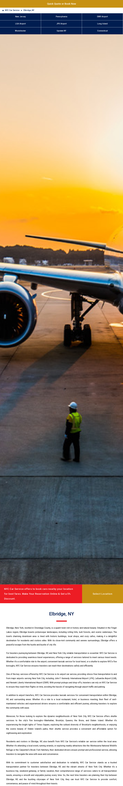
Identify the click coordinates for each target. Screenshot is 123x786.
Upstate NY (61, 31)
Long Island (102, 24)
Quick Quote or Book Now (61, 3)
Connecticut (102, 31)
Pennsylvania (61, 17)
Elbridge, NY (29, 10)
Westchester (20, 31)
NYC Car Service (12, 10)
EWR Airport (102, 17)
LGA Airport (20, 24)
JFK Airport (61, 24)
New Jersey (20, 17)
